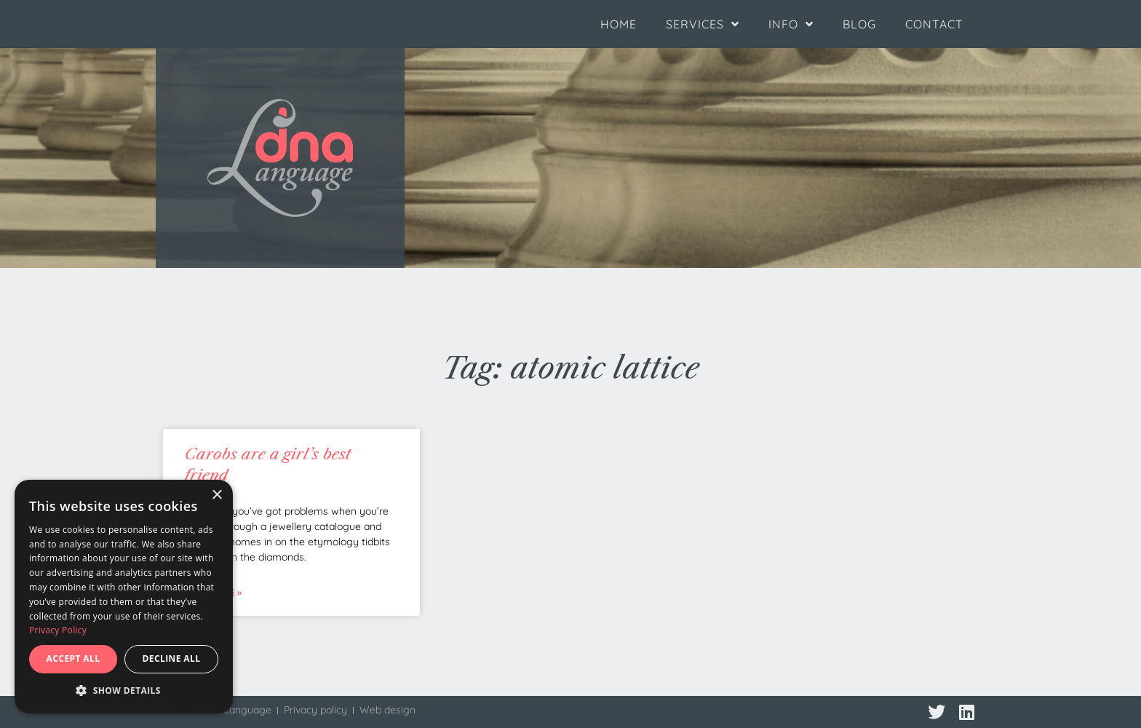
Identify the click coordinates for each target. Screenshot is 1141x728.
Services (702, 24)
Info (791, 24)
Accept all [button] (73, 658)
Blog (859, 24)
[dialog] (124, 596)
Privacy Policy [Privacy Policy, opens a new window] (58, 630)
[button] (123, 691)
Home (618, 24)
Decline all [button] (172, 658)
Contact (934, 24)
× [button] (216, 495)
